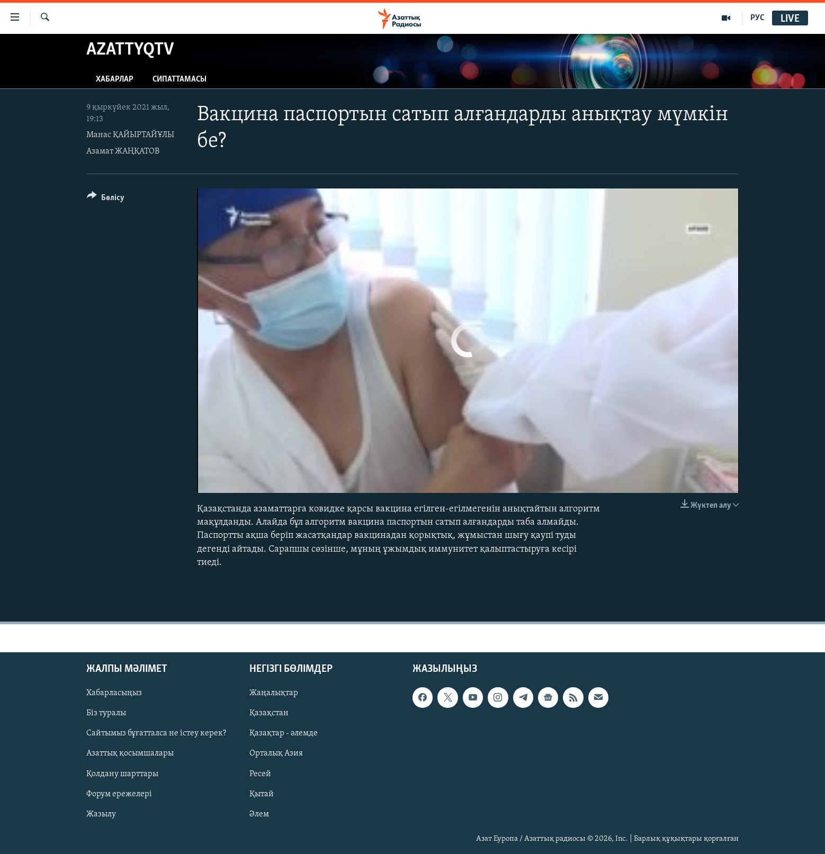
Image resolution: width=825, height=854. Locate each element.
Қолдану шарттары (122, 773)
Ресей (260, 773)
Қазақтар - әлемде (283, 733)
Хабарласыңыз (114, 693)
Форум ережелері (119, 793)
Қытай (261, 793)
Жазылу (101, 814)
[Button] (105, 199)
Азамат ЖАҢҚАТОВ (122, 151)
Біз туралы (106, 713)
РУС (757, 18)
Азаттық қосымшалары (130, 753)
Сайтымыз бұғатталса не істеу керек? (156, 733)
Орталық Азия (276, 753)
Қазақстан (269, 713)
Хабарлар (114, 79)
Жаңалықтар (273, 693)
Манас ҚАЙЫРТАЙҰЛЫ (130, 135)
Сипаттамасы (180, 79)
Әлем (259, 814)
